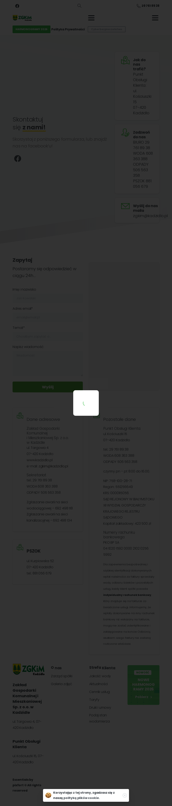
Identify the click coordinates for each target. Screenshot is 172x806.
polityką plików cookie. (81, 798)
